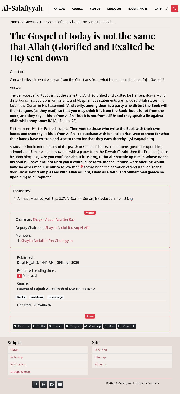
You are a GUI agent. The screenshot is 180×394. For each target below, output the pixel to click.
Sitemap (100, 357)
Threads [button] (55, 326)
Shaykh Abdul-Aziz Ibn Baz (54, 219)
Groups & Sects (21, 372)
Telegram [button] (73, 326)
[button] (166, 9)
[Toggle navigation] (174, 8)
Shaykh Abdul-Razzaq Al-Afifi (67, 227)
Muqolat (114, 9)
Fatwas (59, 9)
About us (101, 364)
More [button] (109, 326)
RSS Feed (101, 350)
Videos (95, 9)
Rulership (17, 357)
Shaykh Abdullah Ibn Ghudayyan (47, 240)
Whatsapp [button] (92, 326)
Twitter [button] (38, 326)
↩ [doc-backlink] (131, 199)
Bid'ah (15, 350)
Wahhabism (18, 364)
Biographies (138, 9)
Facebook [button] (21, 326)
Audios (77, 9)
